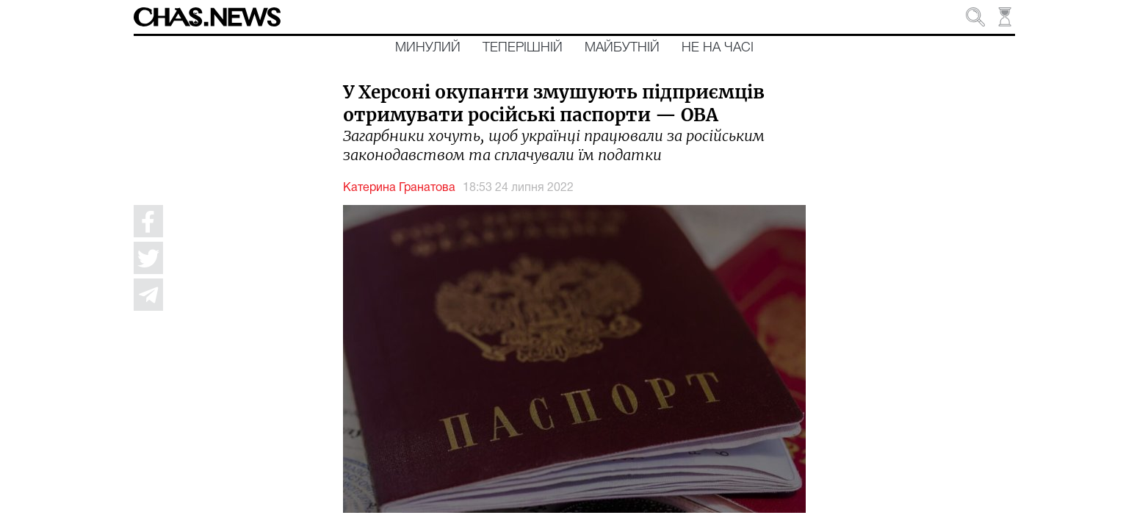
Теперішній (523, 48)
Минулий (428, 48)
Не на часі (718, 48)
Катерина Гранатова (399, 188)
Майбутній (622, 48)
